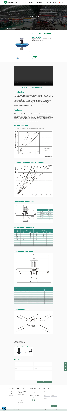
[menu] (39, 2)
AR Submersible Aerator (20, 342)
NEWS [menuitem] (46, 2)
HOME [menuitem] (24, 2)
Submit (45, 381)
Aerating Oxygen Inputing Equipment (23, 28)
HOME (9, 28)
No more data (20, 341)
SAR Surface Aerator (34, 28)
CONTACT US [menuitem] (53, 2)
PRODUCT (14, 28)
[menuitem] (31, 2)
